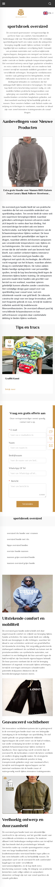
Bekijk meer (10, 389)
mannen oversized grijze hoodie (21, 563)
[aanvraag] (50, 431)
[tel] (50, 438)
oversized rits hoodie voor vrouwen (22, 533)
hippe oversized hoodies (17, 545)
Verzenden (27, 504)
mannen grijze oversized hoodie (21, 557)
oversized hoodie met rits (18, 539)
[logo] (21, 13)
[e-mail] (50, 445)
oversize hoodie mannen (17, 551)
